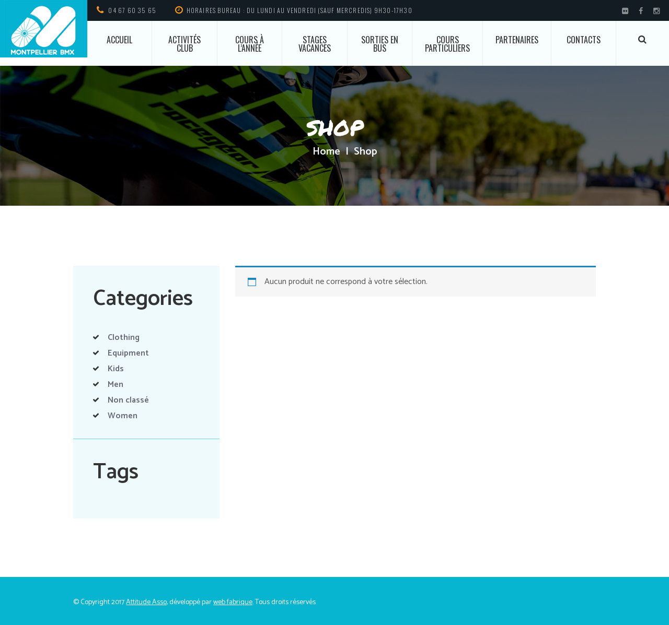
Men (115, 385)
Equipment (128, 353)
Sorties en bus (379, 43)
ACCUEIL (119, 39)
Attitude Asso (146, 602)
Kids (116, 369)
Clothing (124, 338)
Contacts (584, 39)
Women (122, 416)
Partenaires (516, 39)
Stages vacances (314, 43)
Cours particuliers (447, 43)
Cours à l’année (249, 43)
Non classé (128, 400)
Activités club (184, 43)
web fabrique (232, 602)
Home (326, 152)
